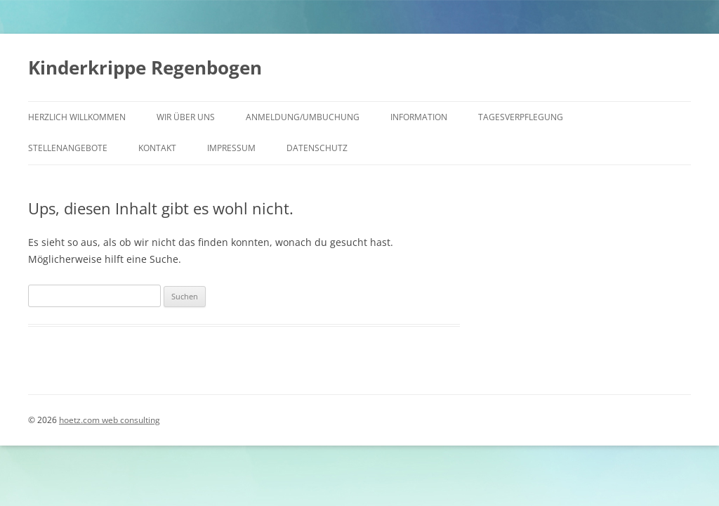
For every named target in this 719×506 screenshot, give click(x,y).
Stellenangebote (67, 148)
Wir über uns (186, 117)
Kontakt (157, 148)
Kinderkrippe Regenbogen (145, 67)
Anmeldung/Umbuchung (303, 117)
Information (418, 117)
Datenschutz (317, 148)
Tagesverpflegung (520, 117)
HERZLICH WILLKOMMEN (77, 117)
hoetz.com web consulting (109, 420)
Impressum (231, 148)
